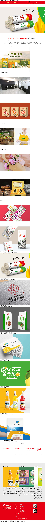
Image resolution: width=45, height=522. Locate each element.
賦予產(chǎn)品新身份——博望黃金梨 (4, 386)
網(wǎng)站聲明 (19, 518)
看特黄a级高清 (23, 521)
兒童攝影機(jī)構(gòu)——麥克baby (4, 359)
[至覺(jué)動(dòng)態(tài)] (8, 488)
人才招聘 (16, 516)
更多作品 (22, 443)
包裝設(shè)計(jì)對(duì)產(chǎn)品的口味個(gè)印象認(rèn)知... (38, 498)
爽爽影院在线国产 (13, 521)
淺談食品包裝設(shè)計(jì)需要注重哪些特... (38, 488)
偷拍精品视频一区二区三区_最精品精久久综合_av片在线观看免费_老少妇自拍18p (9, 0)
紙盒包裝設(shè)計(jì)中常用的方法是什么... (38, 490)
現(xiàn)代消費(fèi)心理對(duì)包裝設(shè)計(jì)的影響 (38, 493)
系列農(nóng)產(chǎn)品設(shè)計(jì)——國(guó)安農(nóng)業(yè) (7, 332)
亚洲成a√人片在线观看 (8, 521)
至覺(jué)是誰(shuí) (22, 506)
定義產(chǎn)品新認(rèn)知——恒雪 (4, 278)
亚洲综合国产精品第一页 (18, 521)
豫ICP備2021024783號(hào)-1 (24, 518)
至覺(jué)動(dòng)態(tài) (22, 510)
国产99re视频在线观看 (2, 521)
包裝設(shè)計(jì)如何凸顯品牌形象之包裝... (38, 496)
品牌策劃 (16, 506)
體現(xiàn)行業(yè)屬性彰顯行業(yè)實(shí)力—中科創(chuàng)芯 (7, 440)
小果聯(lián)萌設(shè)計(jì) (3, 149)
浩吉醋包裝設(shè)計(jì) (2, 200)
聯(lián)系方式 (16, 515)
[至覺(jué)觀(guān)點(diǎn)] (25, 488)
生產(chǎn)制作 (16, 508)
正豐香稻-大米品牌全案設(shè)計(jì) (4, 72)
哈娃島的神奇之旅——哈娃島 (3, 413)
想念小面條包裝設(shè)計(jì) (3, 123)
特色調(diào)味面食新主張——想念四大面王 (5, 251)
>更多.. (20, 495)
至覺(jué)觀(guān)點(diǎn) (22, 511)
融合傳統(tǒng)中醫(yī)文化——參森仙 (4, 305)
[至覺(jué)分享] (39, 489)
